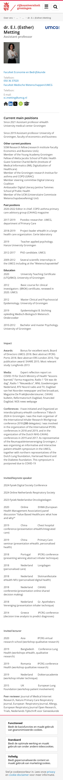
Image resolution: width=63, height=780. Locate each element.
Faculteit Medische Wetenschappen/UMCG (28, 85)
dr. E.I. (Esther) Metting (39, 17)
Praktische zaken (17, 17)
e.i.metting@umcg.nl (15, 97)
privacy (51, 771)
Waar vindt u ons (23, 17)
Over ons (8, 17)
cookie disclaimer (19, 775)
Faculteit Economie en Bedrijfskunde (24, 72)
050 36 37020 (11, 80)
